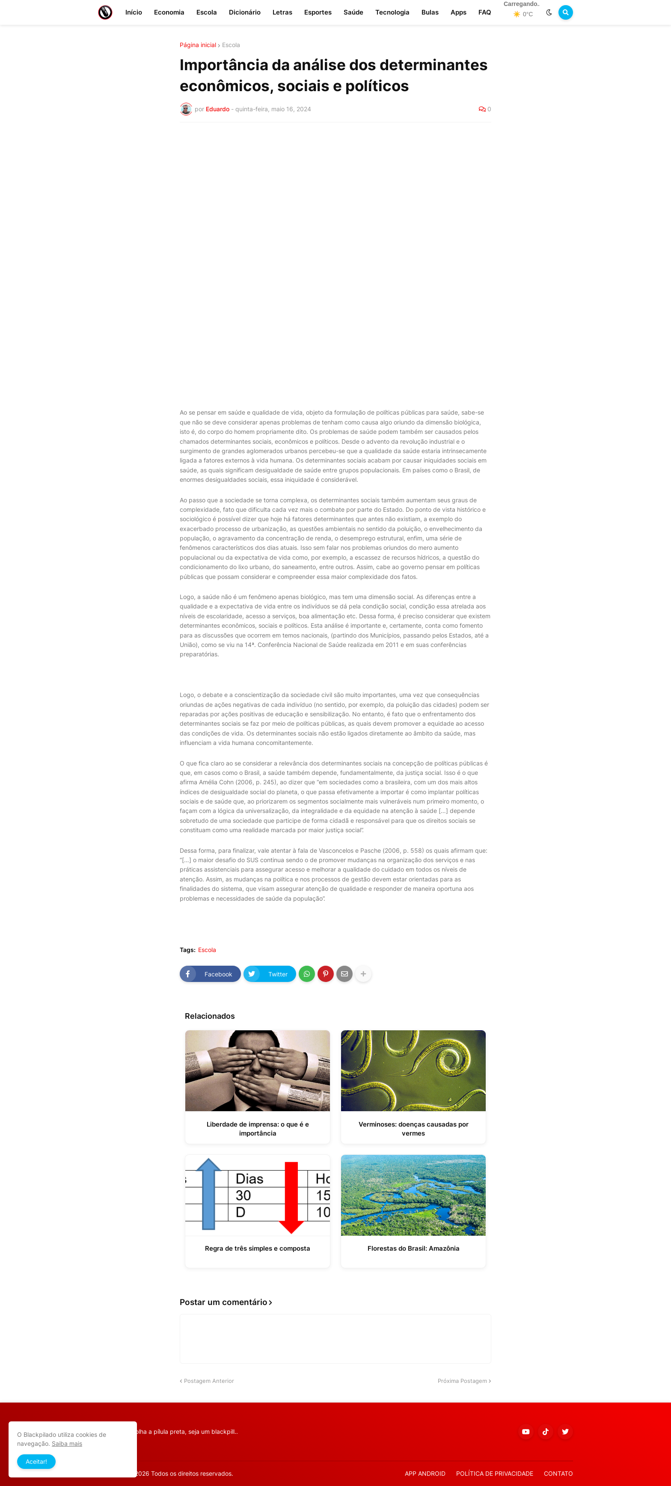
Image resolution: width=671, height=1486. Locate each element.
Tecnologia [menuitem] (392, 12)
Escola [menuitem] (206, 12)
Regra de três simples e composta (257, 1248)
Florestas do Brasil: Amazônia (414, 1248)
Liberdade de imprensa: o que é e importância (258, 1128)
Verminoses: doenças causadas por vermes (414, 1128)
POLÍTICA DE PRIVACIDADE (494, 1473)
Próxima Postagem (462, 1380)
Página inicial (198, 45)
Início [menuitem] (133, 12)
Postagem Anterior (209, 1380)
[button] (549, 12)
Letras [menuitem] (282, 12)
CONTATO (558, 1473)
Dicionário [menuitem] (245, 12)
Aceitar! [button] (36, 1461)
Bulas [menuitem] (430, 12)
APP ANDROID (425, 1473)
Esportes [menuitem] (318, 12)
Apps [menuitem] (458, 12)
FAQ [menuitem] (484, 12)
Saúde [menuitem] (353, 12)
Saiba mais (67, 1443)
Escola (231, 45)
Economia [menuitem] (169, 12)
